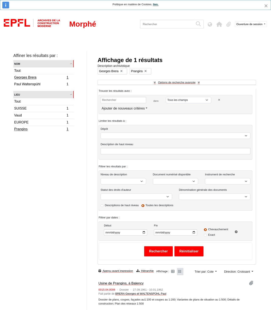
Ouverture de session (249, 24)
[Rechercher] (167, 24)
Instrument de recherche (220, 174)
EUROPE (41, 123)
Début (107, 225)
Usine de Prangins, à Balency (121, 283)
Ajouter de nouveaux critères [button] (123, 108)
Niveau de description (114, 174)
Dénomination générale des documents (203, 189)
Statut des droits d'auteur (116, 189)
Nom (17, 64)
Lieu (17, 94)
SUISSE (41, 109)
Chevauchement (218, 229)
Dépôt (104, 128)
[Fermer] (266, 5)
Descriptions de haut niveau (122, 205)
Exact (211, 234)
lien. (155, 4)
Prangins (41, 130)
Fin (156, 225)
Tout (17, 70)
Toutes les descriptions (159, 205)
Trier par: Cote (204, 271)
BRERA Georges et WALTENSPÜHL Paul (140, 293)
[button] (219, 24)
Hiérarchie (145, 270)
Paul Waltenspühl (41, 85)
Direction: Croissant (237, 271)
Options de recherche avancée (176, 82)
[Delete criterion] (219, 100)
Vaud (41, 116)
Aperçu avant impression (115, 270)
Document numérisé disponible (172, 174)
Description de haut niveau (117, 144)
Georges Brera (41, 78)
